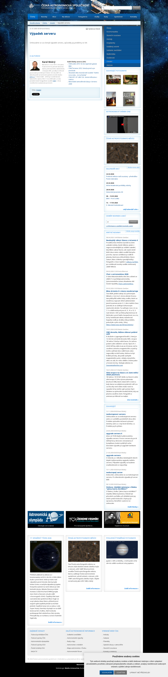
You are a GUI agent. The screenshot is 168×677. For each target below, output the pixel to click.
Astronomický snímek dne (118, 111)
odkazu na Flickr (132, 262)
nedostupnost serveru (116, 414)
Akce (54, 17)
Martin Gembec (123, 237)
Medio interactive (72, 668)
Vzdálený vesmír (113, 46)
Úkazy (109, 28)
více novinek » (132, 400)
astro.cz (32, 77)
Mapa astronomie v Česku (76, 648)
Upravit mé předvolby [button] (140, 672)
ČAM (54, 81)
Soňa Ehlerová (123, 271)
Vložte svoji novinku (133, 231)
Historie (110, 65)
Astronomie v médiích (75, 645)
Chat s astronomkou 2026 (117, 274)
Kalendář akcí (112, 169)
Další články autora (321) (76, 62)
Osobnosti (111, 58)
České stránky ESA (38, 648)
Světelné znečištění (114, 50)
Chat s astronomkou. (125, 284)
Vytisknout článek (94, 29)
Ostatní (52, 23)
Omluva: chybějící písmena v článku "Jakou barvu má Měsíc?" (121, 488)
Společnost (118, 17)
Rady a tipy (71, 641)
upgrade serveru (113, 455)
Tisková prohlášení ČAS (39, 635)
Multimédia (111, 54)
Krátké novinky (113, 232)
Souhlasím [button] (107, 672)
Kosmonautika (112, 32)
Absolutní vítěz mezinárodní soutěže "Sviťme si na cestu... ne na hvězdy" (84, 74)
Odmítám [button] (121, 672)
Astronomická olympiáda (40, 641)
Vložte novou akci (134, 167)
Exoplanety (111, 43)
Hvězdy (109, 39)
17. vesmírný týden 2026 (40, 538)
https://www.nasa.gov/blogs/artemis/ (119, 325)
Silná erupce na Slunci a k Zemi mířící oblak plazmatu (122, 374)
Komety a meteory (110, 651)
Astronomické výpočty (75, 638)
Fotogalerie (82, 17)
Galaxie (106, 638)
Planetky (106, 641)
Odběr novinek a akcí (116, 216)
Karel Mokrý (46, 29)
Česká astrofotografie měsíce (120, 138)
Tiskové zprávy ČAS (38, 638)
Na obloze (66, 17)
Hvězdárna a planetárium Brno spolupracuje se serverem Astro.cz (82, 659)
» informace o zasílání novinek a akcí (119, 226)
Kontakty (133, 17)
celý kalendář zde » (130, 209)
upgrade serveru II (114, 433)
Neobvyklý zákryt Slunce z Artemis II (122, 240)
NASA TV (34, 651)
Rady (106, 17)
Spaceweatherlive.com (114, 365)
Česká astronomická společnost (44, 659)
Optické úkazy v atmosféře (113, 645)
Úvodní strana (35, 23)
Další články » (133, 507)
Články (32, 17)
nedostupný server (114, 472)
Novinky (44, 17)
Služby (96, 17)
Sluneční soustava (114, 35)
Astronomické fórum (74, 651)
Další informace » (55, 622)
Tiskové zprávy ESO (38, 645)
